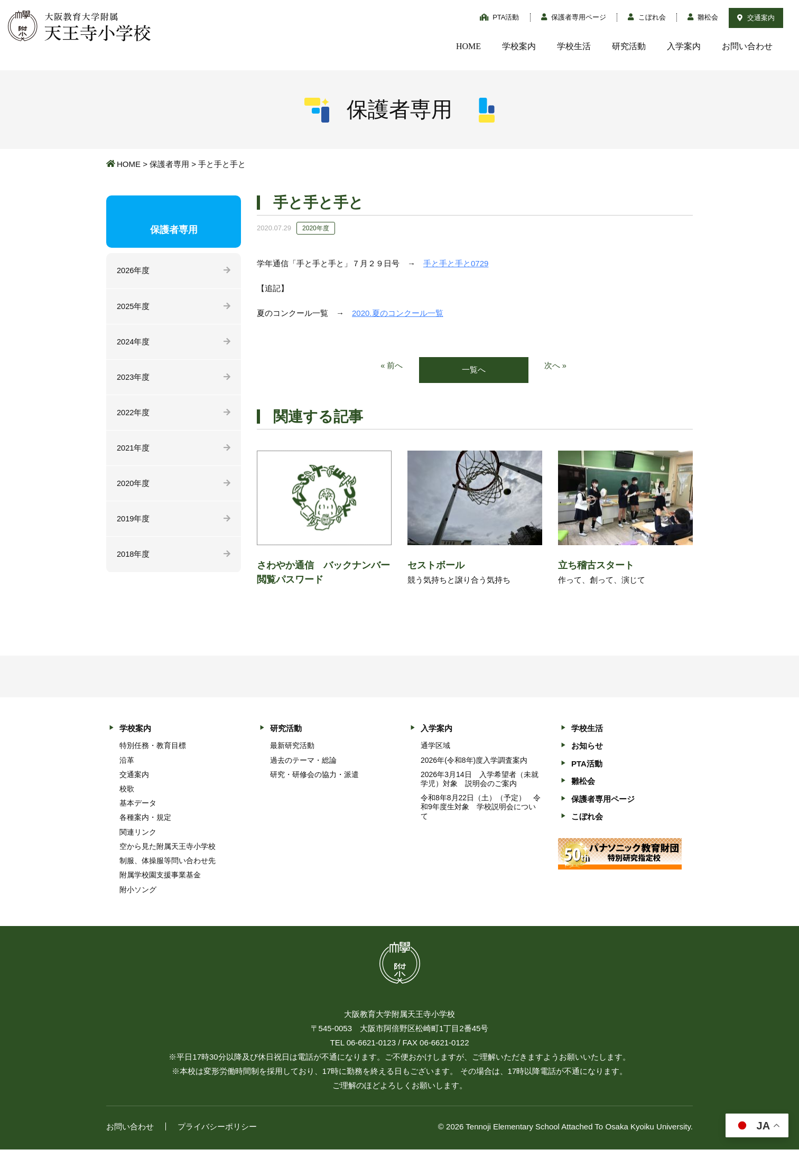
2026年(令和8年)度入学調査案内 (474, 760)
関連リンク (137, 832)
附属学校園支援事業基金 (160, 875)
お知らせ (587, 746)
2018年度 (133, 558)
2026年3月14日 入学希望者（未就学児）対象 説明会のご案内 (479, 779)
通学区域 (435, 746)
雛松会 (703, 17)
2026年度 (133, 270)
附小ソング (137, 889)
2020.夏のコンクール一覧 (397, 312)
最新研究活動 (292, 746)
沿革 (126, 760)
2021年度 (133, 450)
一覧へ (474, 370)
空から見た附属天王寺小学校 (167, 847)
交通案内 (756, 18)
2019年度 (133, 522)
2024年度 (133, 342)
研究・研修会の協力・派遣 (314, 775)
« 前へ (391, 365)
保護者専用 (169, 164)
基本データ (137, 803)
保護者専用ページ (574, 17)
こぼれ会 (647, 17)
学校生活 (574, 46)
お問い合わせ (747, 46)
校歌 (126, 789)
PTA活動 (499, 17)
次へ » (555, 365)
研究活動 (629, 46)
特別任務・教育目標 (152, 746)
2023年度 (133, 378)
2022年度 (133, 414)
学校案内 (519, 46)
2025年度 (133, 306)
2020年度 (133, 486)
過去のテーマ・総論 (303, 760)
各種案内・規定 (145, 818)
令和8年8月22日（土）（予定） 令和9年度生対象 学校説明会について (481, 807)
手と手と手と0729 (455, 263)
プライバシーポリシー (217, 1127)
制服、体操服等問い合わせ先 (167, 861)
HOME (468, 46)
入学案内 (684, 46)
